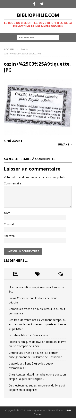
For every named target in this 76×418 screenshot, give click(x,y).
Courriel (9, 224)
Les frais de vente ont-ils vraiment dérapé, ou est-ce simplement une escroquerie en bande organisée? (37, 324)
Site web (9, 236)
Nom (7, 213)
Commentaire (12, 183)
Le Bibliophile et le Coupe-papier (29, 335)
